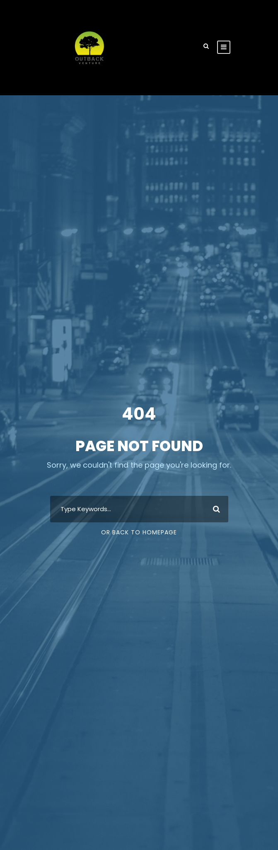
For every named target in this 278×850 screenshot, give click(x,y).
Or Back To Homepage (139, 532)
